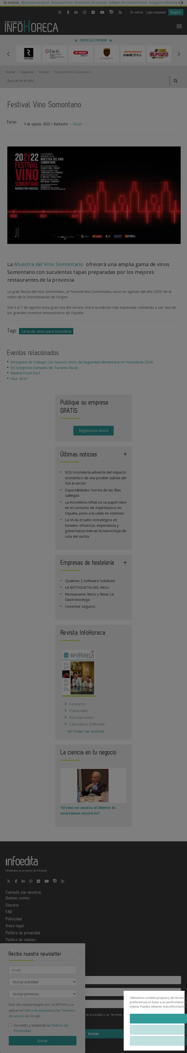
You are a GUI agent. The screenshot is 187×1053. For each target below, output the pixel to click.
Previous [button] (8, 53)
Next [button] (178, 53)
